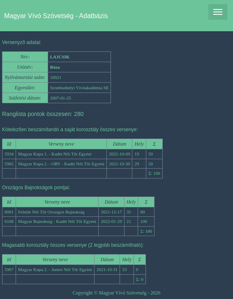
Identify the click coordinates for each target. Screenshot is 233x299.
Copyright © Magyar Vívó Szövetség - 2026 (117, 293)
